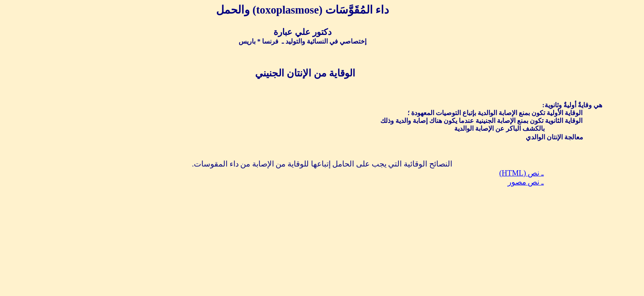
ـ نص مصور (526, 182)
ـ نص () (521, 173)
